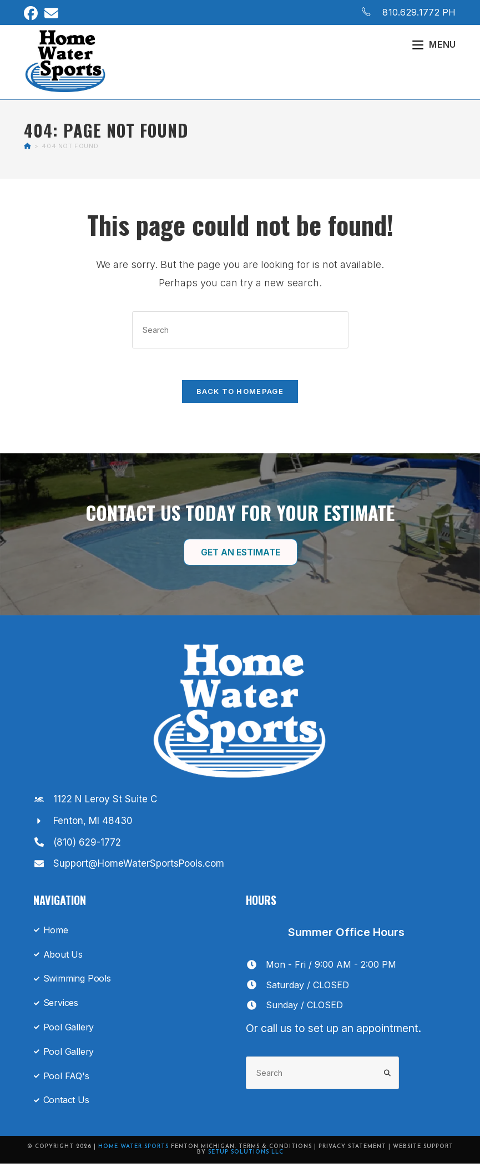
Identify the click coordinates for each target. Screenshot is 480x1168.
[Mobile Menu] (434, 44)
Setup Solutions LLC (246, 1157)
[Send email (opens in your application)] (51, 14)
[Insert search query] (240, 331)
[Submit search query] (388, 1077)
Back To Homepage (240, 395)
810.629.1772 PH (419, 12)
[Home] (27, 147)
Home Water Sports (133, 1151)
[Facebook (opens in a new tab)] (32, 14)
